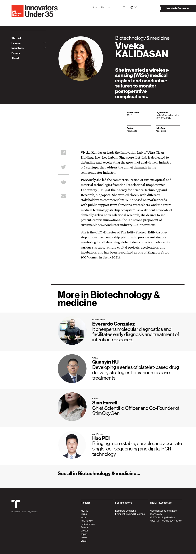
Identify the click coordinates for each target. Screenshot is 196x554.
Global (84, 530)
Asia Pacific (87, 520)
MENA (84, 510)
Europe (84, 527)
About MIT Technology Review (166, 520)
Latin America (88, 524)
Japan (84, 534)
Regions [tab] (28, 43)
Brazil (84, 540)
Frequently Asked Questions (130, 514)
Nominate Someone (125, 510)
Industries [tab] (28, 48)
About (15, 58)
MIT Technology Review (27, 511)
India (83, 517)
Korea (84, 537)
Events (15, 53)
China (84, 514)
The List (16, 38)
